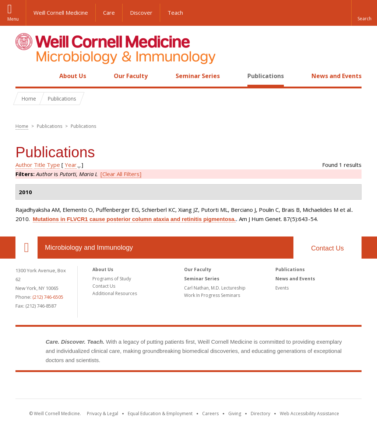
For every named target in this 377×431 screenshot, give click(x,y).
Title (39, 164)
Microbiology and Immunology (89, 247)
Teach (175, 12)
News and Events (336, 76)
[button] (364, 13)
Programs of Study (111, 279)
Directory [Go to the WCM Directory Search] (260, 413)
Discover (141, 12)
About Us (72, 76)
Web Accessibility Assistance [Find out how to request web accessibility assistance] (309, 413)
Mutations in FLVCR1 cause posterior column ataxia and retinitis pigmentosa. (134, 219)
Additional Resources (114, 293)
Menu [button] (13, 19)
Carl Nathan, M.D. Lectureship (215, 288)
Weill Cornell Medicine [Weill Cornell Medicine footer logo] (188, 386)
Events (282, 288)
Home (23, 75)
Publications (265, 76)
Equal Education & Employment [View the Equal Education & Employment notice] (160, 413)
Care (109, 12)
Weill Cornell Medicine (61, 12)
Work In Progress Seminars (212, 295)
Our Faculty (131, 76)
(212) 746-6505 (47, 297)
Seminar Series (198, 76)
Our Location (26, 247)
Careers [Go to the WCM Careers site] (210, 413)
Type (53, 164)
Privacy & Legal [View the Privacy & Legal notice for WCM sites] (102, 413)
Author (23, 164)
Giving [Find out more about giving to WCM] (234, 413)
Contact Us (327, 248)
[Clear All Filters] (121, 174)
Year (71, 164)
